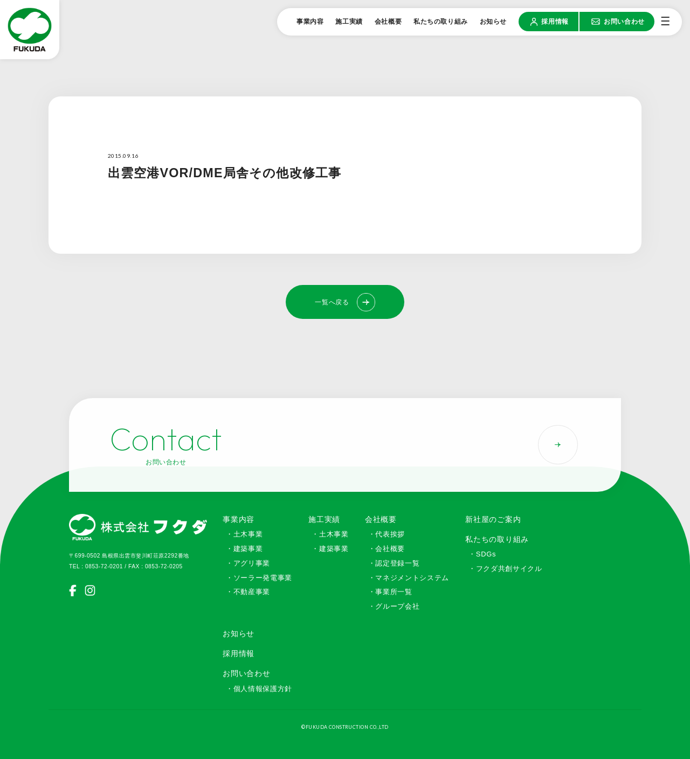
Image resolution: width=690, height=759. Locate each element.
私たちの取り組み (497, 539)
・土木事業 (244, 534)
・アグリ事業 (248, 563)
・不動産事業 (248, 592)
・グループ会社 (394, 606)
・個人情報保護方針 (259, 689)
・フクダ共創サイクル (505, 569)
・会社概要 (386, 549)
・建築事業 (244, 549)
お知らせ (238, 633)
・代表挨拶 (386, 534)
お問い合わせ (246, 673)
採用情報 (238, 653)
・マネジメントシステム (408, 578)
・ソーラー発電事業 (259, 578)
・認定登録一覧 (394, 563)
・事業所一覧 (390, 592)
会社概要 (381, 519)
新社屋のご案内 (493, 519)
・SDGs (482, 554)
